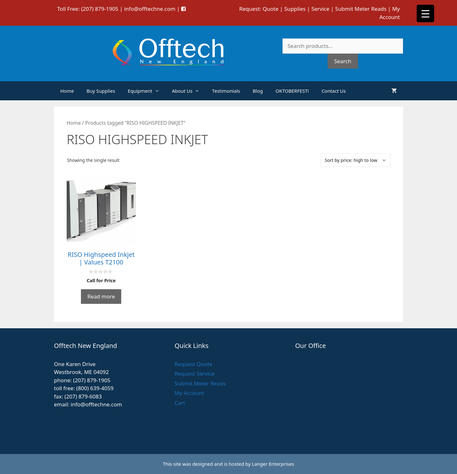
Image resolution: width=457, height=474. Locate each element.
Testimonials (226, 91)
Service (320, 8)
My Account (189, 393)
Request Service (195, 373)
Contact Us (333, 91)
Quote (271, 8)
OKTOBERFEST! (292, 91)
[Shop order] (355, 160)
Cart (180, 402)
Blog (258, 91)
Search (342, 61)
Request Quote (193, 364)
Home (67, 91)
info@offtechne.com (150, 8)
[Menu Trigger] (425, 13)
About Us (189, 90)
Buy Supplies (101, 91)
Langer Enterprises (273, 464)
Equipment (147, 90)
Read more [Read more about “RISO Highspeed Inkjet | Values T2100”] (101, 296)
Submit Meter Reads (361, 8)
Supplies (295, 8)
